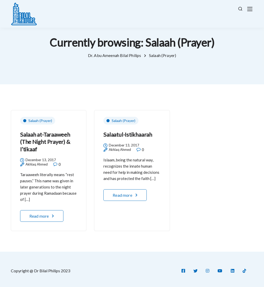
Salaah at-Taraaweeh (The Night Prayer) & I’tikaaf (45, 142)
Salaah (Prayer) (40, 120)
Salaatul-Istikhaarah (127, 134)
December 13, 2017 (41, 160)
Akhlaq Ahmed (37, 164)
